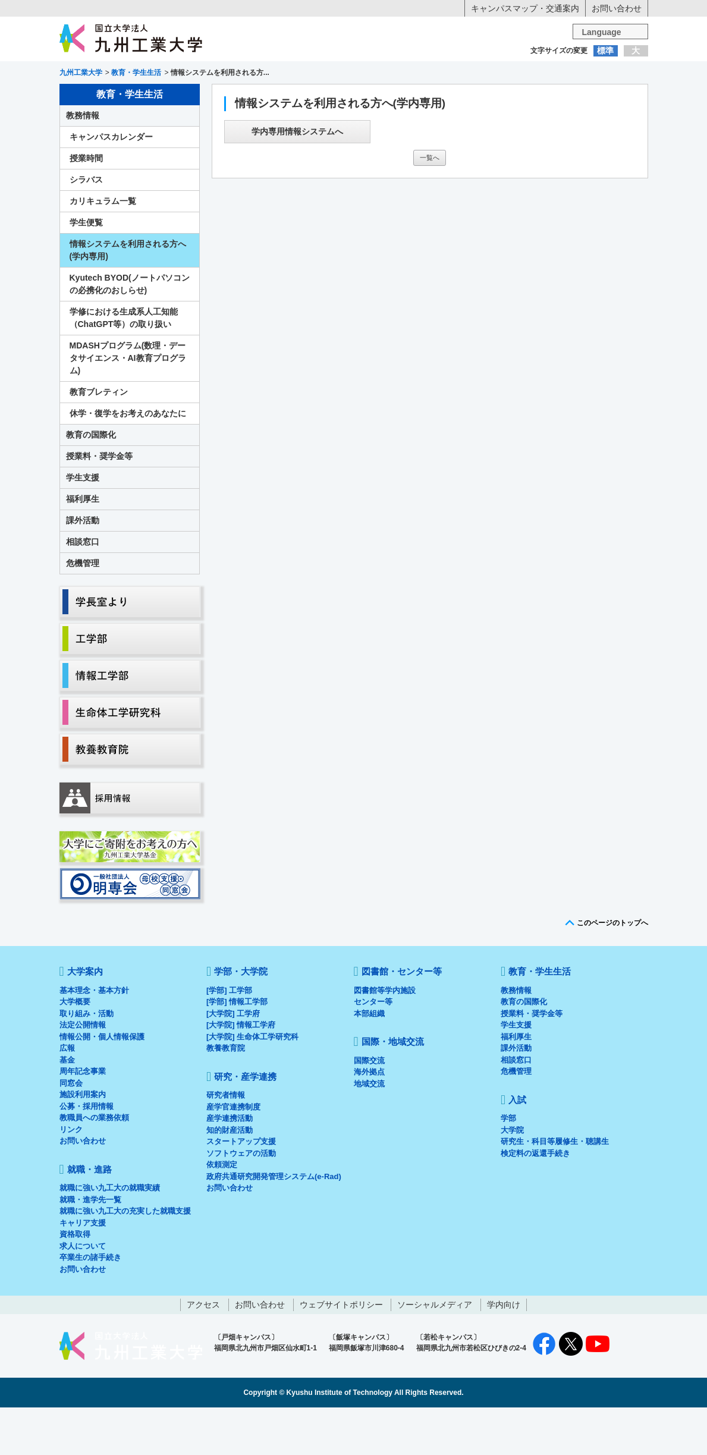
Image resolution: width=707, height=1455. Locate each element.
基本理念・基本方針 (94, 1037)
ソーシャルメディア (434, 1352)
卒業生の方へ (353, 74)
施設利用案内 (82, 1141)
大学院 (512, 1177)
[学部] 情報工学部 (237, 1049)
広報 (67, 1095)
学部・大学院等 (169, 97)
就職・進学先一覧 (90, 1247)
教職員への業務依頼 (94, 1165)
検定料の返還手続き (535, 1200)
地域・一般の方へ (588, 74)
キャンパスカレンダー (111, 184)
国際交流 (369, 1108)
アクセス (203, 1352)
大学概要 (74, 1049)
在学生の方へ (235, 74)
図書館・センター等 (402, 1019)
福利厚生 (82, 546)
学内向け (503, 1352)
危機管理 (82, 610)
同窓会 (71, 1130)
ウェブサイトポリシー (341, 1352)
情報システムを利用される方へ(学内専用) (128, 298)
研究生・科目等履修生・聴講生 (555, 1188)
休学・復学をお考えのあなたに (128, 461)
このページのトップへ (612, 970)
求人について (82, 1293)
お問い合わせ (617, 8)
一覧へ (429, 205)
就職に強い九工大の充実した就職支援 (125, 1258)
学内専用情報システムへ (297, 179)
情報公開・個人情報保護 (101, 1084)
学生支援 (82, 525)
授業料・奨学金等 (99, 503)
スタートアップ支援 (241, 1188)
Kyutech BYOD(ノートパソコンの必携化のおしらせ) (130, 331)
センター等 (373, 1049)
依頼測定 (221, 1212)
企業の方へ (470, 74)
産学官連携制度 (233, 1154)
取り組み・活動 (86, 1061)
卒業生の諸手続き (90, 1304)
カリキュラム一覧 (103, 248)
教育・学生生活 (317, 97)
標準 (605, 50)
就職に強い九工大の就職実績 (109, 1235)
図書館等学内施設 (385, 1037)
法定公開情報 (82, 1072)
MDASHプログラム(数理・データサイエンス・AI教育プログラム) (128, 405)
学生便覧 (86, 270)
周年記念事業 (82, 1118)
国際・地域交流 (537, 97)
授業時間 (86, 205)
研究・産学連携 (464, 97)
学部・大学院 (241, 1019)
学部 (508, 1165)
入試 (611, 97)
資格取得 (74, 1281)
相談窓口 (82, 589)
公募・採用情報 (86, 1153)
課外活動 (82, 568)
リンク (71, 1177)
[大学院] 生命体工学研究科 (252, 1084)
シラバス (86, 227)
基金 (67, 1107)
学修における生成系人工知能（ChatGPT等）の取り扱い (124, 365)
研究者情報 (225, 1142)
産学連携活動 (229, 1165)
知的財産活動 (229, 1177)
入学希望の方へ (118, 74)
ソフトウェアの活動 (241, 1200)
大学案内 (95, 97)
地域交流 (369, 1131)
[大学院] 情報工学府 (240, 1072)
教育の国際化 (91, 482)
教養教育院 (225, 1095)
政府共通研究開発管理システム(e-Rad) (273, 1224)
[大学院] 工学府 (233, 1061)
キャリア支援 (82, 1270)
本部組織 (369, 1061)
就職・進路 (390, 97)
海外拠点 (369, 1119)
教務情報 (82, 163)
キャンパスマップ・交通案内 (525, 8)
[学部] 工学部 (229, 1037)
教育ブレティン (99, 439)
